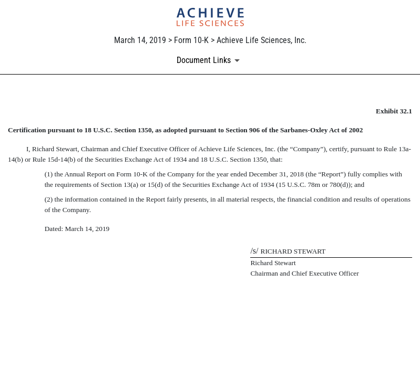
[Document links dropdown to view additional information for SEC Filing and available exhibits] (210, 60)
